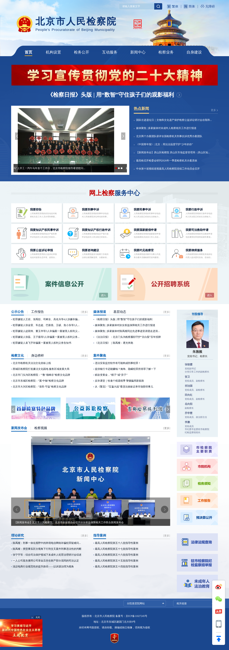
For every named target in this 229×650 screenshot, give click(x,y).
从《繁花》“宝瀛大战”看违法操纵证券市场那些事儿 (124, 386)
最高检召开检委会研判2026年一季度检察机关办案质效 (166, 160)
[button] (17, 136)
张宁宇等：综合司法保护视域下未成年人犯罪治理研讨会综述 (47, 554)
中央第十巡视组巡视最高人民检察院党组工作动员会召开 (168, 168)
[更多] (84, 312)
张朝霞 (188, 364)
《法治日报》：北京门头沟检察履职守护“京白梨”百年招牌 (128, 337)
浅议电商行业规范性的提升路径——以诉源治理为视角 (43, 566)
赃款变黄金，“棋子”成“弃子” (111, 374)
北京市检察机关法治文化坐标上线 (32, 363)
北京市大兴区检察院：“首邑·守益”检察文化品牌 (39, 386)
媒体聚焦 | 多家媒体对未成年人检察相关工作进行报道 (166, 128)
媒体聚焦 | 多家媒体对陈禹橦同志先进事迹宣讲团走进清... (127, 331)
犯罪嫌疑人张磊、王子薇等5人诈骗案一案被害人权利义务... (46, 337)
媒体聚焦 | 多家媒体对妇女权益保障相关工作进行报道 (125, 325)
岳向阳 (188, 404)
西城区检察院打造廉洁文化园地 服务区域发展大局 (41, 369)
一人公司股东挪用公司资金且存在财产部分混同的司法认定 (46, 560)
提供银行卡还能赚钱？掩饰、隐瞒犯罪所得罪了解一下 (125, 369)
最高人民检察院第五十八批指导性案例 (116, 543)
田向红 (188, 395)
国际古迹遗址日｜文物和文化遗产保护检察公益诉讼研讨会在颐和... (174, 120)
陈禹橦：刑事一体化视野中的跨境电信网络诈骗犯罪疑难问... (47, 543)
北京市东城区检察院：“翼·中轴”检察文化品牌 (38, 380)
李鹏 (187, 422)
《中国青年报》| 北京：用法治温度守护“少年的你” (164, 144)
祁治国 (188, 385)
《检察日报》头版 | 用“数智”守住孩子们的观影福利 (110, 95)
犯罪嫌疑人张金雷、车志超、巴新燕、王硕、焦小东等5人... (46, 325)
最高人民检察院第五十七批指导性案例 (116, 548)
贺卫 (187, 376)
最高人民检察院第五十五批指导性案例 (116, 560)
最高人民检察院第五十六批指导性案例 (116, 554)
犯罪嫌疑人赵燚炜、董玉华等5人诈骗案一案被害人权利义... (46, 331)
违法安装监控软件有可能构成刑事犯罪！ (118, 363)
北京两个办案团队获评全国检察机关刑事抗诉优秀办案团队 (169, 136)
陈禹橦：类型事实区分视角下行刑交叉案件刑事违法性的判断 (47, 548)
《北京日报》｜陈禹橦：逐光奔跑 (114, 342)
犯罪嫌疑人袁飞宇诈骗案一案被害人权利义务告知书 (42, 342)
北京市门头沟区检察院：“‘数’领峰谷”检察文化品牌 (41, 374)
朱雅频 (197, 351)
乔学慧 (188, 413)
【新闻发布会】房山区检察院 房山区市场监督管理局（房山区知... (173, 152)
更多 (213, 110)
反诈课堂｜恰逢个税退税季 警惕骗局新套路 (119, 380)
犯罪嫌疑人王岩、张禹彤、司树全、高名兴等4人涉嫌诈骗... (46, 319)
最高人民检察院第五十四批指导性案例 (116, 566)
